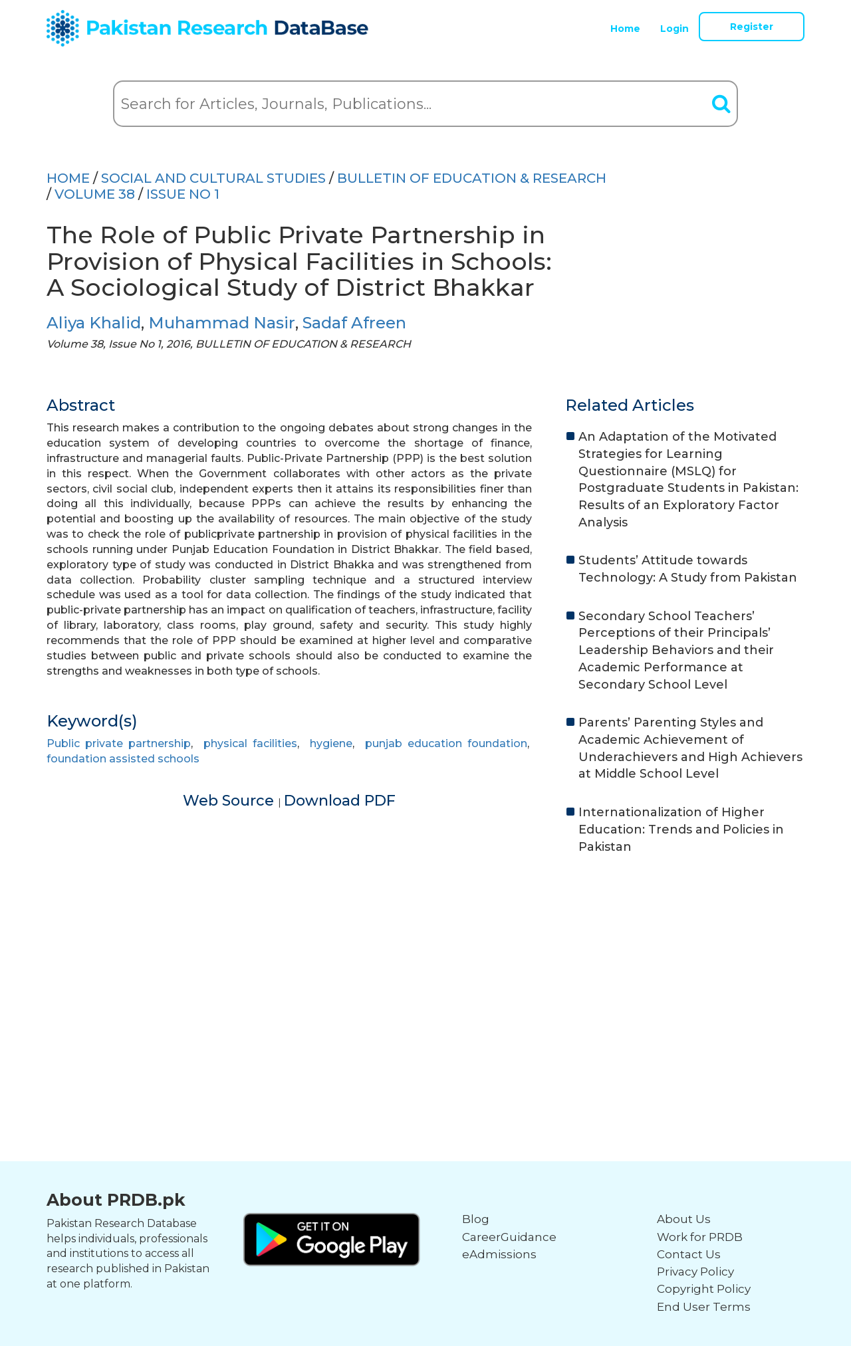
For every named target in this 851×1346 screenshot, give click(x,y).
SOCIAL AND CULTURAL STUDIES (213, 178)
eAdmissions (499, 1254)
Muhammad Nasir (221, 322)
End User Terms (704, 1306)
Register (751, 27)
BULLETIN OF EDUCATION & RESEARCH (471, 178)
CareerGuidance (509, 1237)
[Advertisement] (425, 968)
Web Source (230, 801)
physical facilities (250, 743)
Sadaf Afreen (354, 322)
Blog (475, 1219)
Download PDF (340, 801)
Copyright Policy (704, 1288)
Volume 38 (95, 194)
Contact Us (689, 1254)
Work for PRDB (700, 1237)
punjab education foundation (446, 743)
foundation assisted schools (123, 758)
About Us (684, 1219)
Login (674, 29)
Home (625, 29)
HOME (68, 178)
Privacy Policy (695, 1271)
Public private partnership (119, 743)
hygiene (331, 743)
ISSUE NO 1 (182, 194)
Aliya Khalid (94, 322)
